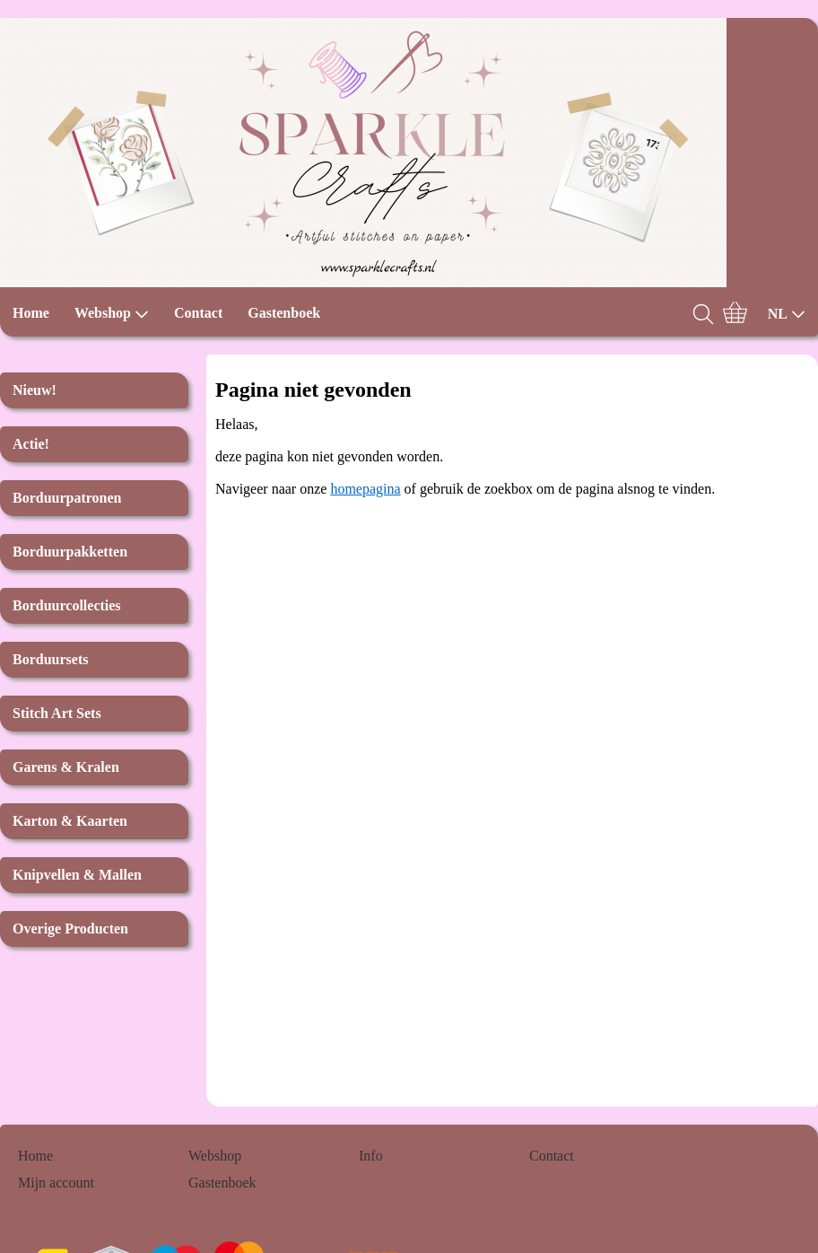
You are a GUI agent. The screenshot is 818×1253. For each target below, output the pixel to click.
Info (371, 1155)
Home (31, 312)
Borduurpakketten (70, 551)
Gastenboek (284, 312)
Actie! (31, 443)
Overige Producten (70, 928)
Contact (198, 312)
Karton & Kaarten (70, 820)
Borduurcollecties (67, 605)
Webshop (111, 313)
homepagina (365, 488)
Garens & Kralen (66, 767)
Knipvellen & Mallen (77, 874)
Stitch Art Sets (57, 713)
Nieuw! (35, 390)
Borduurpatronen (67, 497)
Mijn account (56, 1182)
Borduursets (50, 659)
